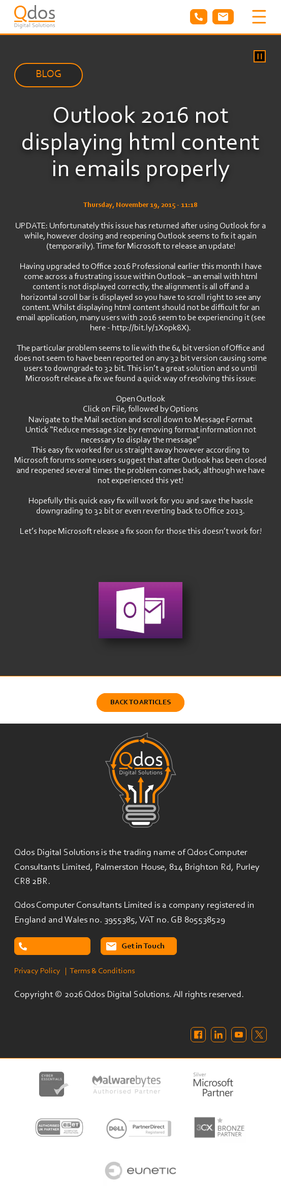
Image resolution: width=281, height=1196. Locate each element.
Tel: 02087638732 (198, 16)
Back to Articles (140, 702)
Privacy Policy (37, 971)
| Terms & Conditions (100, 971)
